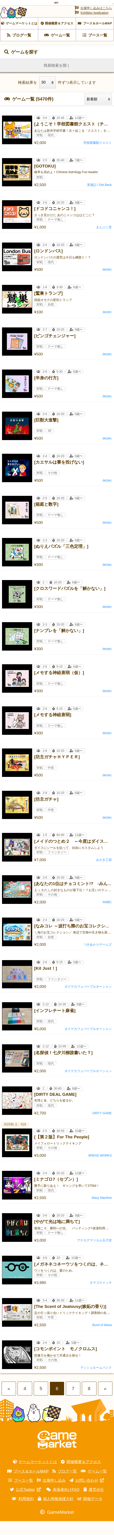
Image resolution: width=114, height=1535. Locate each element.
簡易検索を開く (57, 79)
